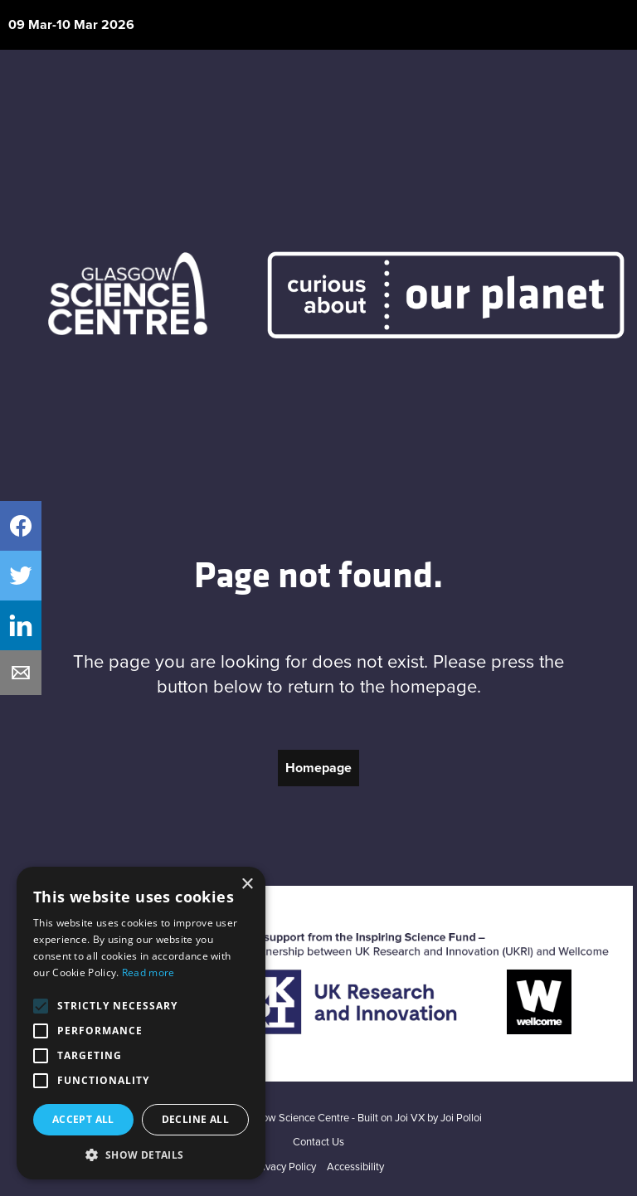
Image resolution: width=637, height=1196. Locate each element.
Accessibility (355, 1167)
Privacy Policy (284, 1167)
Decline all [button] (195, 1119)
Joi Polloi (461, 1118)
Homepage (318, 768)
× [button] (247, 884)
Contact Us (318, 1142)
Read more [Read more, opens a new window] (148, 972)
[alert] (141, 1023)
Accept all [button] (83, 1119)
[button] (141, 1154)
